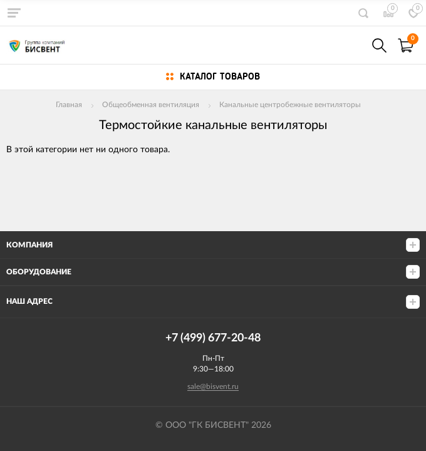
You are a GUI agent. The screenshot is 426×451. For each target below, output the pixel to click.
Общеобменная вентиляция (150, 104)
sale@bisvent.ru (213, 386)
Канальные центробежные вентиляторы (290, 104)
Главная (69, 104)
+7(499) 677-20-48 (352, 45)
